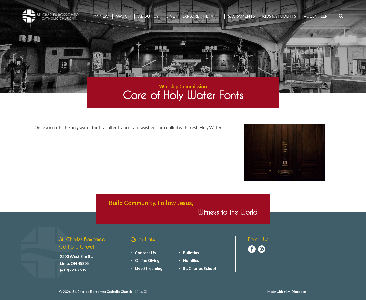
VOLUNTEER (315, 16)
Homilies (191, 260)
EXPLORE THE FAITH (201, 16)
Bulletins (191, 252)
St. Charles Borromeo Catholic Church (102, 292)
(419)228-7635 (73, 270)
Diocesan (298, 292)
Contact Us (145, 252)
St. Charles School (199, 268)
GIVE (170, 16)
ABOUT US (148, 16)
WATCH (123, 16)
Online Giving (147, 260)
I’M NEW (101, 16)
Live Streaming (148, 268)
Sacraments (241, 16)
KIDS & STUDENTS (279, 16)
